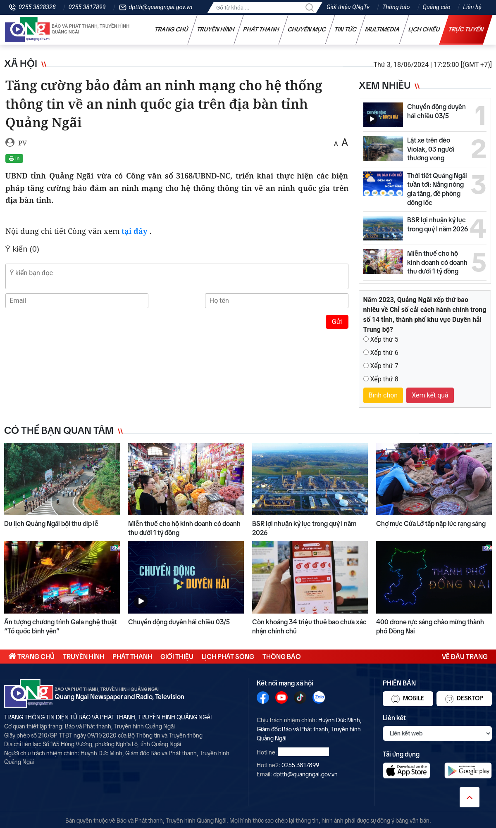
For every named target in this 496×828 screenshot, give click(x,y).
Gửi (337, 322)
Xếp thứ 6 (384, 353)
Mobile (407, 699)
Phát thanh (261, 29)
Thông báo (396, 7)
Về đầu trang (465, 656)
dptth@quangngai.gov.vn (161, 7)
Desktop (464, 699)
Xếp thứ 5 (384, 339)
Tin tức (346, 29)
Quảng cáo (437, 7)
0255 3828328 (37, 7)
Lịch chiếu (424, 29)
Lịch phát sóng (228, 656)
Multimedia (382, 29)
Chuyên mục (307, 29)
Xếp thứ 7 (384, 366)
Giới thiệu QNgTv (348, 7)
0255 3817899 (87, 7)
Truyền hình (216, 29)
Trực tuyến (466, 29)
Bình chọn (383, 395)
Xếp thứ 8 (384, 379)
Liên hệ (472, 7)
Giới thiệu (176, 656)
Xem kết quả (430, 395)
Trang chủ (171, 29)
